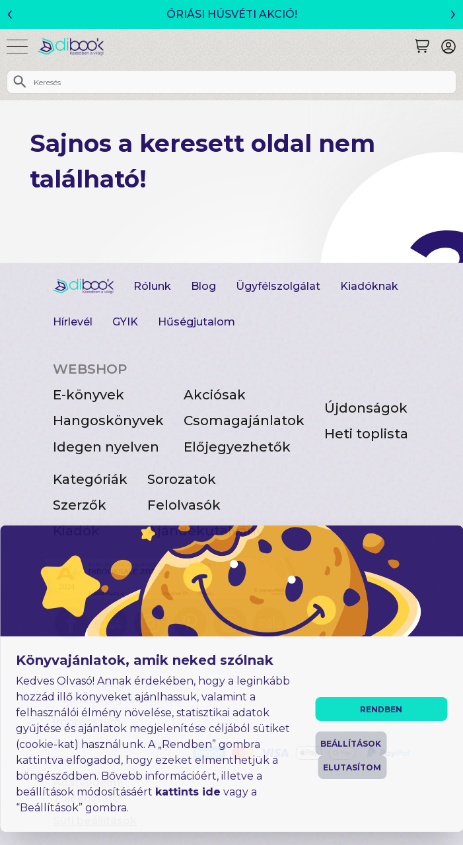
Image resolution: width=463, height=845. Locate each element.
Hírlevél (72, 322)
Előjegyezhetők (237, 447)
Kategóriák (90, 479)
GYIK (125, 322)
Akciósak (215, 395)
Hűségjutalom (196, 322)
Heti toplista (366, 434)
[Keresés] (422, 46)
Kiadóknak (369, 286)
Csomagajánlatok (244, 420)
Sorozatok (181, 479)
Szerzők (79, 505)
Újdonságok (366, 408)
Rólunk (152, 286)
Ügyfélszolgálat (278, 286)
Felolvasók (184, 505)
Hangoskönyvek (108, 420)
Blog (203, 286)
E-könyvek (88, 395)
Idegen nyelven (106, 447)
